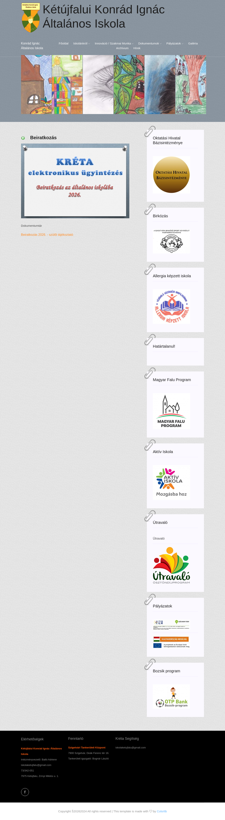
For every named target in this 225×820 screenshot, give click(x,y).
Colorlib (162, 811)
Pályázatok (174, 43)
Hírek (136, 48)
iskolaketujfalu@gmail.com (36, 765)
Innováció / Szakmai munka (114, 43)
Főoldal (63, 43)
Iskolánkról (81, 43)
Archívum (122, 48)
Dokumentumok (150, 43)
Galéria (193, 43)
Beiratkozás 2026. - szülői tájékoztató (48, 234)
